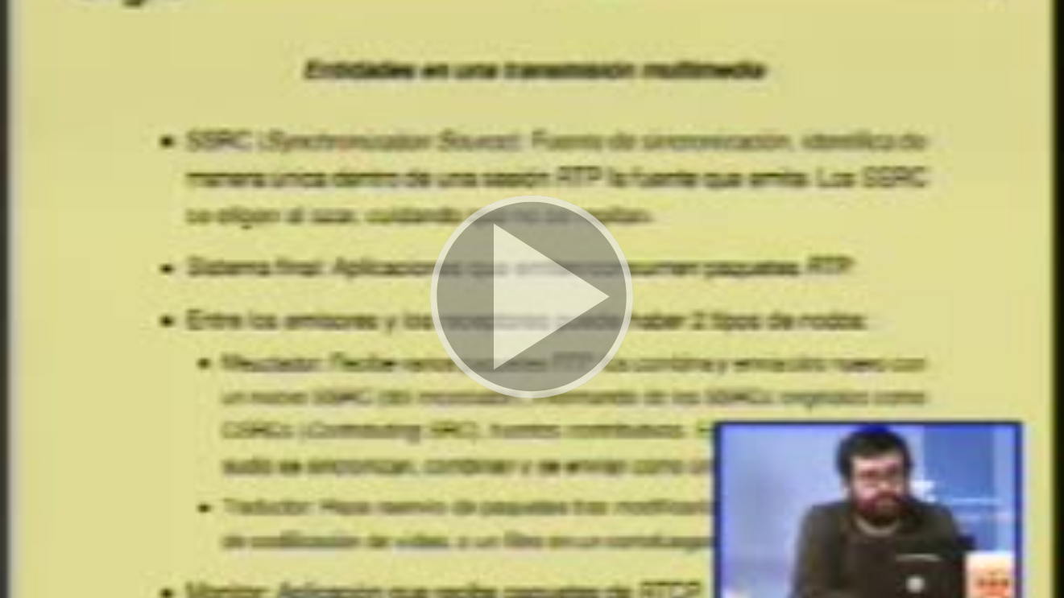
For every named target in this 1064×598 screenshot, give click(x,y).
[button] (531, 299)
